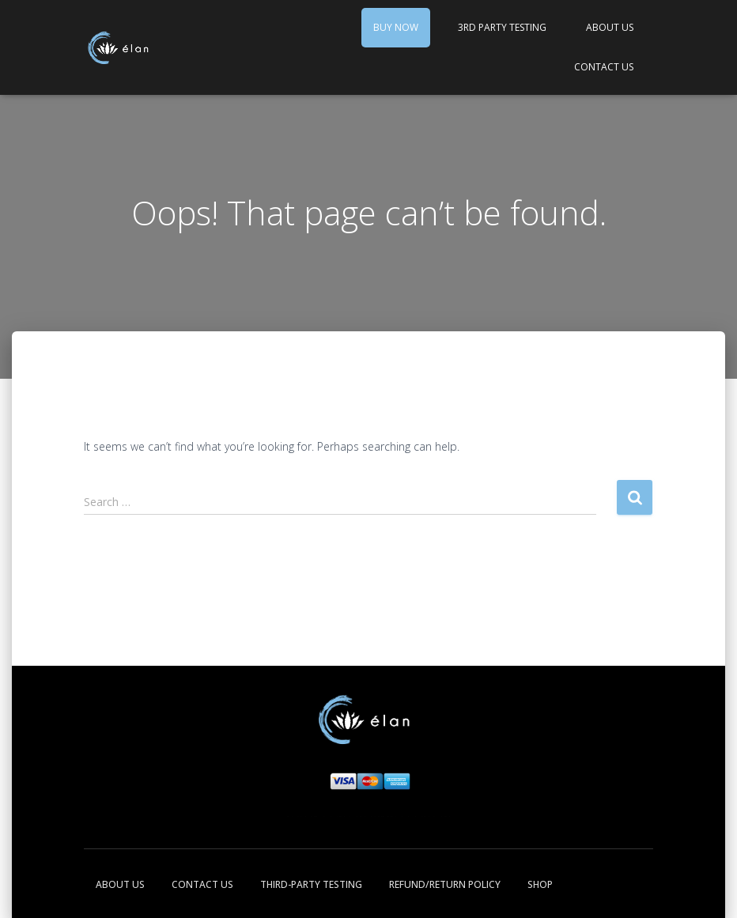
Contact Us (603, 67)
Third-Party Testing (311, 884)
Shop (540, 884)
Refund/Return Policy (445, 884)
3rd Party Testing (502, 27)
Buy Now (395, 27)
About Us (609, 27)
